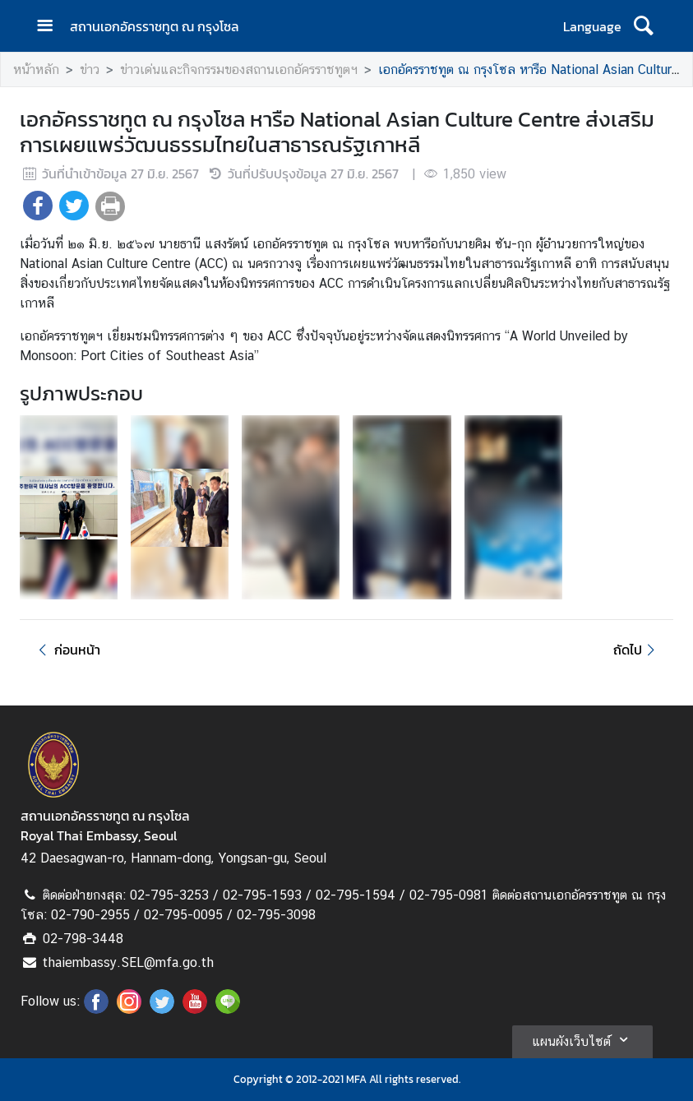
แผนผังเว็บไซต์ (582, 1039)
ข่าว (89, 69)
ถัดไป (636, 649)
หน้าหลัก (36, 69)
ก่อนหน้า (66, 649)
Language (592, 26)
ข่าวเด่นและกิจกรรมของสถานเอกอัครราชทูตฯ (239, 69)
